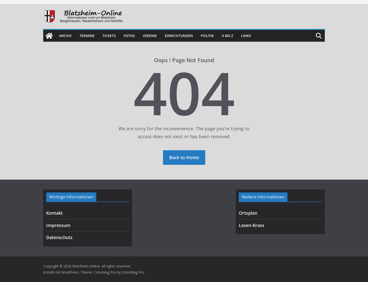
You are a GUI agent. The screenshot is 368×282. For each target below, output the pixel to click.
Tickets (109, 35)
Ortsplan (248, 213)
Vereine (150, 35)
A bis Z (227, 35)
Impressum (58, 225)
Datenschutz (59, 237)
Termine (87, 35)
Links (246, 35)
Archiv (65, 35)
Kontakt (54, 213)
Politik (207, 35)
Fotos (129, 35)
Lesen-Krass (251, 225)
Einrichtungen (179, 35)
